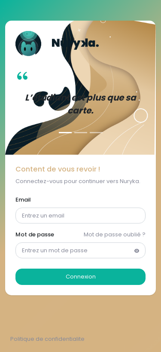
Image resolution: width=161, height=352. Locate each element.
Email (23, 200)
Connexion (81, 276)
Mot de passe (34, 234)
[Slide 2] (80, 133)
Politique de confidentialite (47, 339)
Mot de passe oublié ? (115, 234)
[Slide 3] (96, 133)
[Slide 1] (65, 133)
